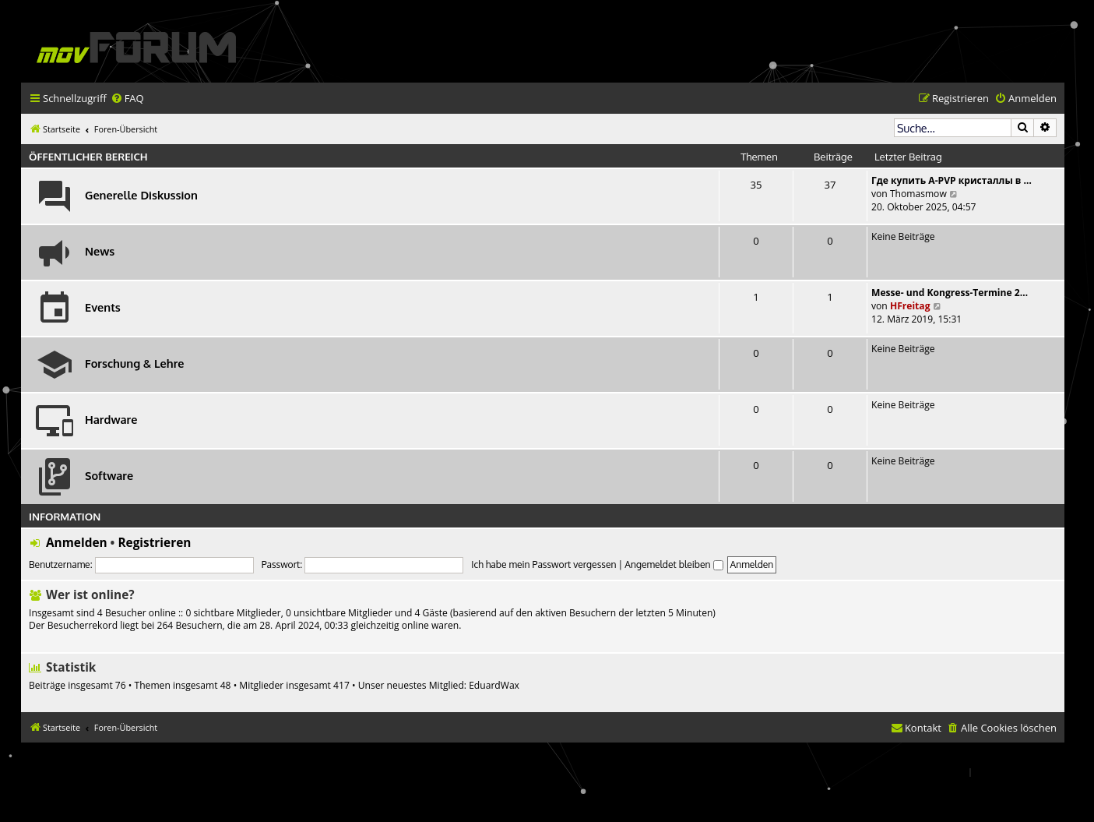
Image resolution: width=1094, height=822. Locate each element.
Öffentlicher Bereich (88, 156)
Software (109, 475)
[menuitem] (127, 98)
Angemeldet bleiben (673, 564)
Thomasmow (918, 193)
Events (103, 307)
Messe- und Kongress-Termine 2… (949, 292)
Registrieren (154, 542)
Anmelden (76, 542)
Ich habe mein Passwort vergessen (543, 564)
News (99, 251)
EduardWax (494, 685)
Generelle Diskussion (141, 195)
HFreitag (910, 305)
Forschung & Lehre (134, 363)
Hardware (111, 419)
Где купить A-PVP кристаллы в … (951, 180)
